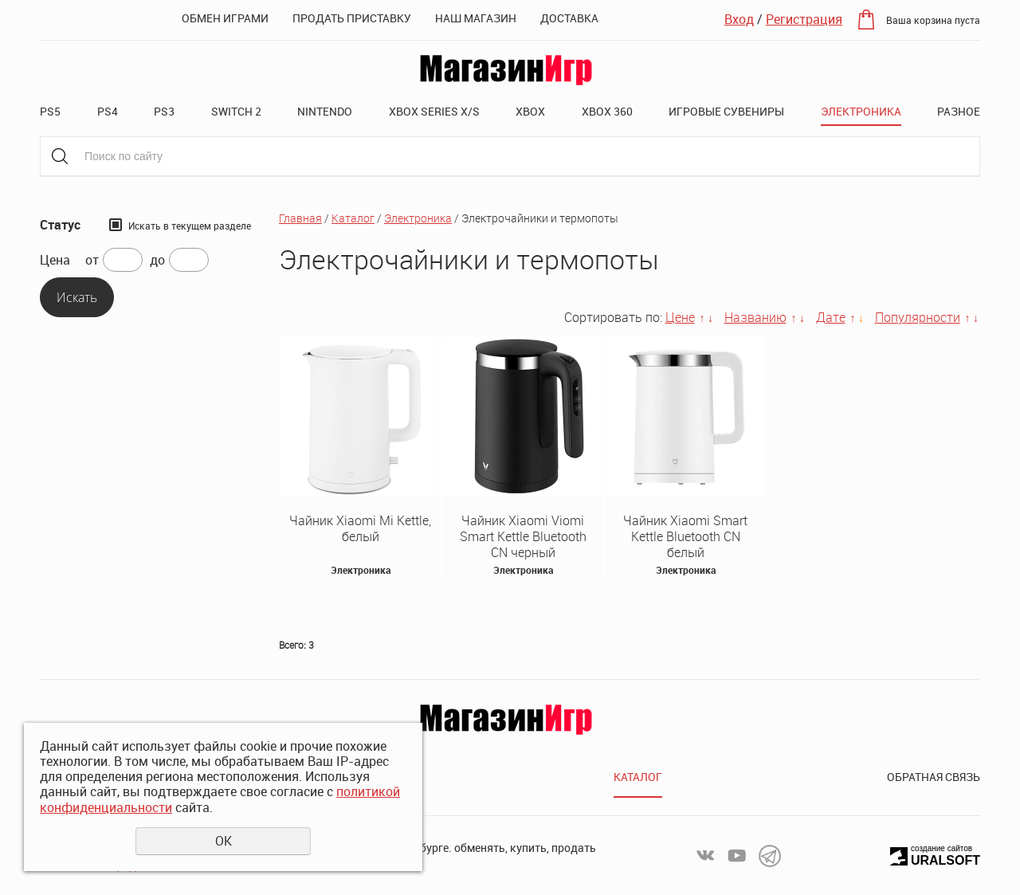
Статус (60, 225)
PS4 (107, 111)
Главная (300, 218)
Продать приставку (351, 18)
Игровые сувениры (726, 111)
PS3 (164, 111)
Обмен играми (225, 18)
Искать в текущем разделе (189, 225)
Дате (830, 317)
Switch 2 (236, 111)
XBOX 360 (607, 111)
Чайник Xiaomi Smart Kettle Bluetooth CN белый (685, 536)
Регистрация (804, 19)
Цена (55, 260)
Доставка (569, 18)
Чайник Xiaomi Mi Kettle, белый (360, 528)
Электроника (861, 111)
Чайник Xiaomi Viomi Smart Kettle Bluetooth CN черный (523, 536)
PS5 (50, 111)
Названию (755, 317)
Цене (680, 317)
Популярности (917, 317)
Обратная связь (933, 776)
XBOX (530, 111)
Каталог (353, 218)
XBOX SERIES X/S (434, 111)
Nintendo (324, 111)
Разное (958, 111)
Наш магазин (475, 18)
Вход (739, 19)
